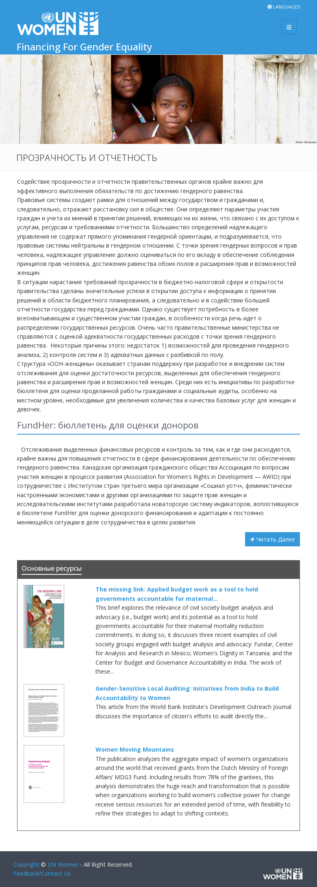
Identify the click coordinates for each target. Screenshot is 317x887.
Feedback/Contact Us (42, 873)
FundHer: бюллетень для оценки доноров (108, 425)
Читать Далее (275, 539)
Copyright (26, 864)
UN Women (63, 864)
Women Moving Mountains (135, 749)
